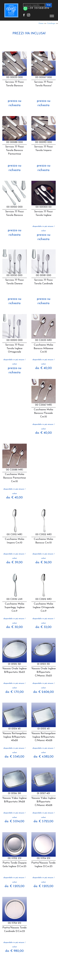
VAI (49, 5)
